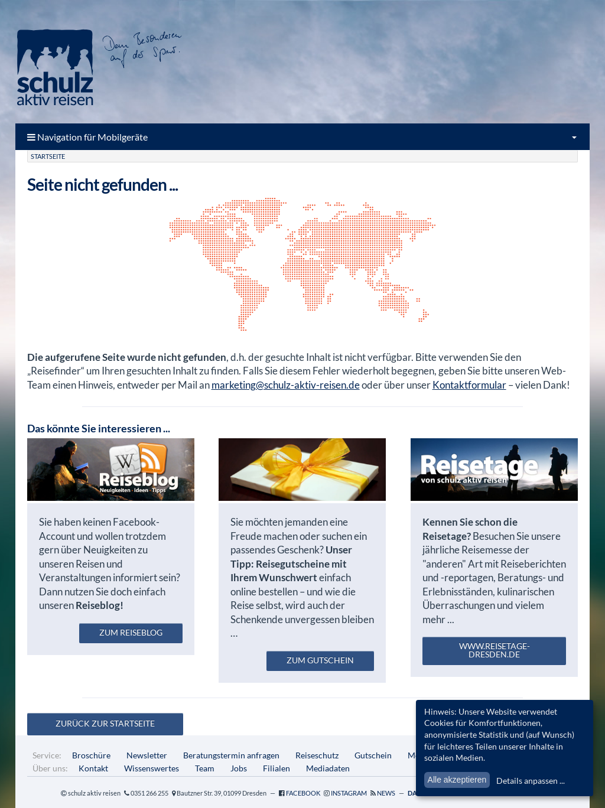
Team (204, 768)
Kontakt (93, 768)
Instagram (349, 793)
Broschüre (91, 755)
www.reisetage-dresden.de (494, 650)
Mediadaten (328, 768)
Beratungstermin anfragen (231, 755)
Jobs (238, 768)
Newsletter (146, 755)
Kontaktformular (469, 385)
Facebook (303, 793)
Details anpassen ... (530, 781)
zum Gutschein (320, 660)
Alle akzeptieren (457, 779)
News (386, 793)
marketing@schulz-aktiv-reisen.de (286, 385)
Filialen (276, 768)
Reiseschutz (317, 755)
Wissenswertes (151, 768)
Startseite (48, 156)
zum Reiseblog (130, 632)
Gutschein (373, 755)
